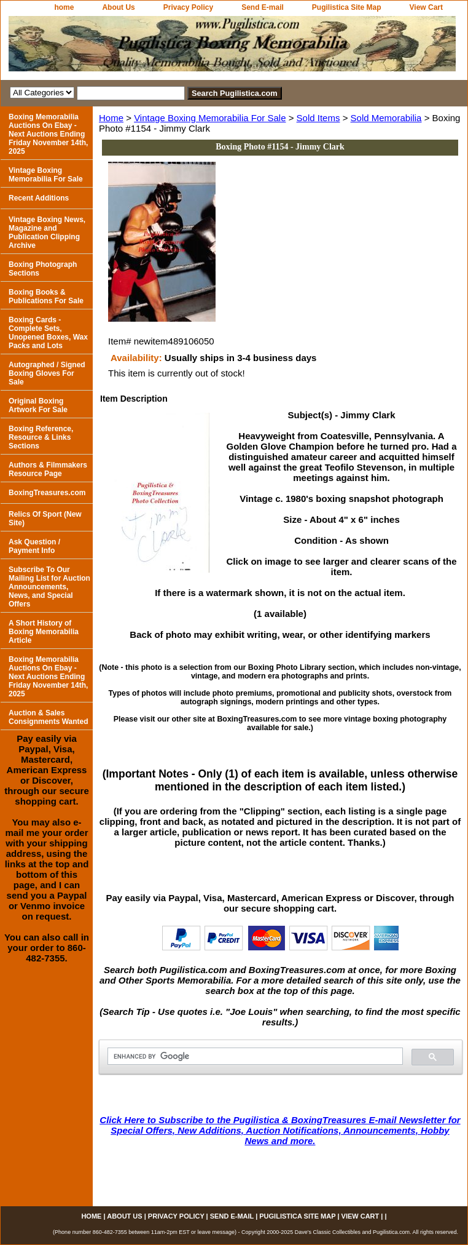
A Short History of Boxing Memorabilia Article (44, 632)
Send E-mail (262, 7)
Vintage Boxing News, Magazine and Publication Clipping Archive (47, 232)
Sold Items (318, 118)
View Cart (426, 7)
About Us (118, 7)
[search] (254, 1056)
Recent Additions (39, 198)
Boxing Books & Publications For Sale (46, 296)
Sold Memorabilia (386, 118)
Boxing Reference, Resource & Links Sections (41, 437)
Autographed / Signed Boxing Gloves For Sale (47, 373)
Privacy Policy (188, 7)
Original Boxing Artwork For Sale (38, 405)
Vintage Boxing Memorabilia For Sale (210, 118)
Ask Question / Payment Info (34, 546)
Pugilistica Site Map (346, 7)
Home (111, 118)
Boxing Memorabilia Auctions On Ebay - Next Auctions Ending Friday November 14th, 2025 (48, 134)
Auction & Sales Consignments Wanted (48, 717)
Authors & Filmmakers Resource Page (48, 469)
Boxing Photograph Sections (43, 268)
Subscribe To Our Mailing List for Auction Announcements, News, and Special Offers (49, 586)
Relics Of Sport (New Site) (45, 518)
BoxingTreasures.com (47, 492)
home (64, 7)
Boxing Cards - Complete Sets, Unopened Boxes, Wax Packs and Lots (48, 333)
